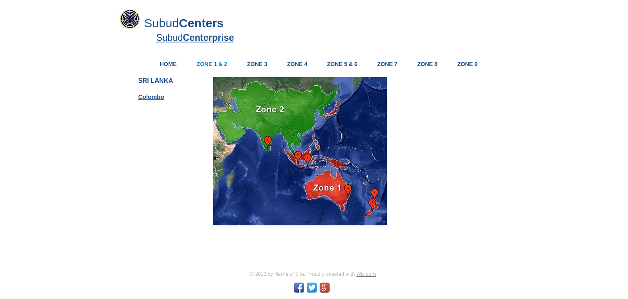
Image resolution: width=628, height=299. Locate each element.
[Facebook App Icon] (299, 288)
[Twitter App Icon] (312, 288)
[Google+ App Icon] (325, 288)
